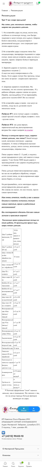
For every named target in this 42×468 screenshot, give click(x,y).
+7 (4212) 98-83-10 (13, 436)
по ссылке (29, 130)
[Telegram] (23, 409)
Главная (5, 10)
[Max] (34, 409)
